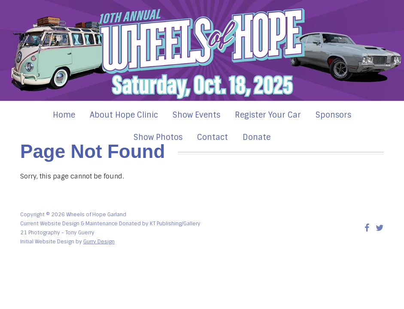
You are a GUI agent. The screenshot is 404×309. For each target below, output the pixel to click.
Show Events (196, 115)
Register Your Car (268, 115)
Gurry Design (99, 241)
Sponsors (333, 115)
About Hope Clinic (124, 115)
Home (64, 115)
